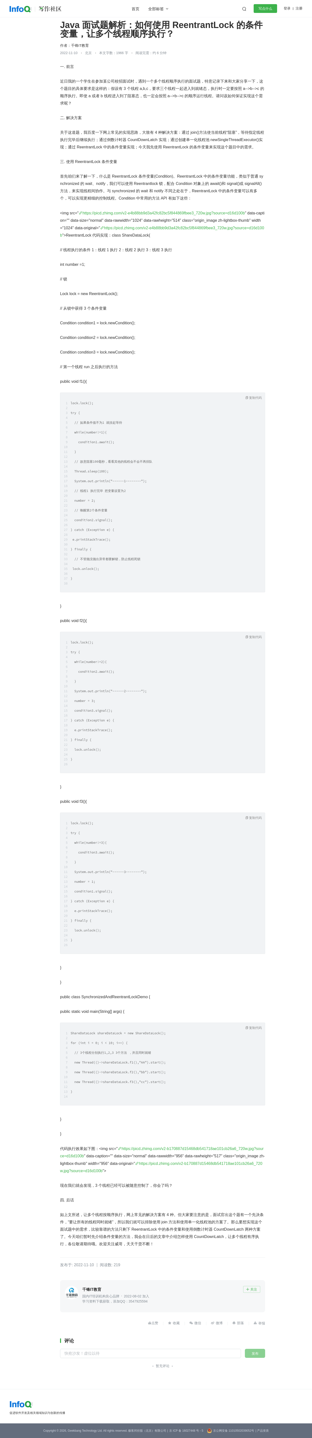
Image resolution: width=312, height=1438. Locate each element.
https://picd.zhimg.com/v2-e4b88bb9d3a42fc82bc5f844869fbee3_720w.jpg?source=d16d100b (164, 213)
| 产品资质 (262, 1430)
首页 (135, 9)
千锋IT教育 (80, 45)
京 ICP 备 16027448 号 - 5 (186, 1430)
